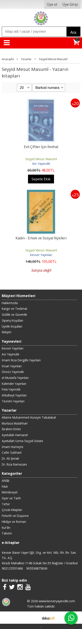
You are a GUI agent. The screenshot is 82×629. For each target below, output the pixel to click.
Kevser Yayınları (41, 255)
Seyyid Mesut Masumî (41, 159)
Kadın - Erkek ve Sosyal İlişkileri (41, 238)
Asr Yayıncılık (41, 163)
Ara (73, 32)
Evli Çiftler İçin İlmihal (41, 146)
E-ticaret (34, 617)
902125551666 (12, 568)
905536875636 (36, 568)
